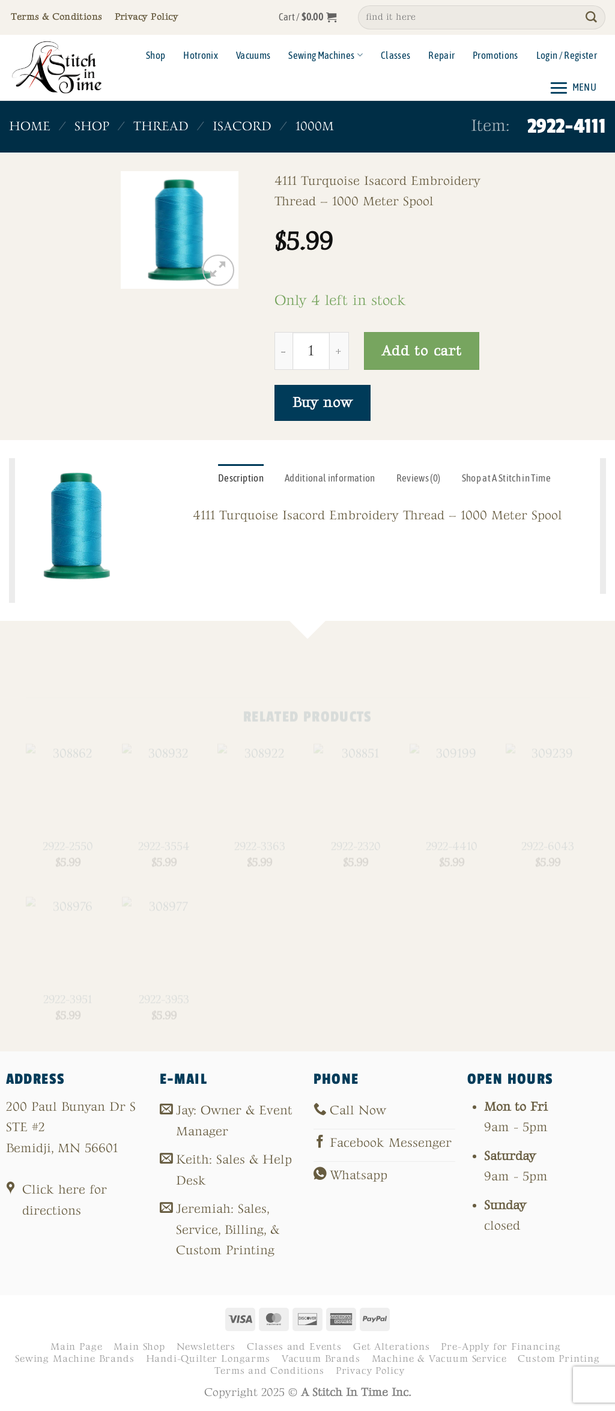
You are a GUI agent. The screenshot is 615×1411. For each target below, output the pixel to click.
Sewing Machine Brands (74, 1359)
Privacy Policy (370, 1371)
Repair (441, 55)
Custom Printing (558, 1359)
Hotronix (200, 55)
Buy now (322, 402)
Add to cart (421, 351)
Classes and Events (294, 1347)
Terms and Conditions (269, 1371)
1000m (314, 126)
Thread (161, 126)
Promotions (495, 55)
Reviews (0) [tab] (418, 478)
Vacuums (253, 55)
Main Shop (139, 1347)
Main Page (76, 1347)
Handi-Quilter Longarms (208, 1359)
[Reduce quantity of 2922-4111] (283, 350)
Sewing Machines (325, 55)
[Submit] (592, 17)
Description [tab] (241, 478)
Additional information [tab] (330, 478)
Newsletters (206, 1347)
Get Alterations (391, 1347)
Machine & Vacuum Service (439, 1359)
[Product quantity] (311, 350)
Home (29, 126)
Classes (395, 55)
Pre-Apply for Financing (500, 1347)
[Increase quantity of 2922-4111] (339, 350)
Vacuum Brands (321, 1359)
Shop (155, 55)
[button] (308, 17)
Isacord (242, 126)
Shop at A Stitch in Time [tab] (506, 478)
